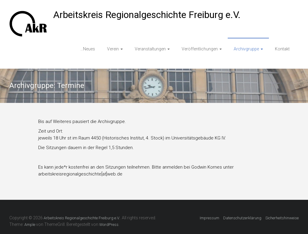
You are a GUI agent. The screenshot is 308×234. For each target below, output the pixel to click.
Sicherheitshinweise (282, 218)
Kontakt (282, 48)
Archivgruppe (246, 48)
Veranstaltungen (150, 48)
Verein (113, 48)
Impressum (209, 218)
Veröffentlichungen (200, 48)
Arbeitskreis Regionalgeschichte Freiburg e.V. (147, 14)
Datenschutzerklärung (242, 218)
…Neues (87, 48)
